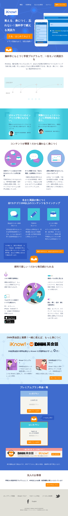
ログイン (48, 5)
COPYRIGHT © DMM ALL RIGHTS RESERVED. (34, 508)
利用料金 (28, 5)
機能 (21, 5)
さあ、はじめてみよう (19, 36)
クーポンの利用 (47, 496)
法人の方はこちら (52, 484)
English (34, 501)
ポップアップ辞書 (9, 496)
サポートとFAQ (34, 496)
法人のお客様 (38, 5)
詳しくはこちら (55, 378)
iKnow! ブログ (22, 496)
